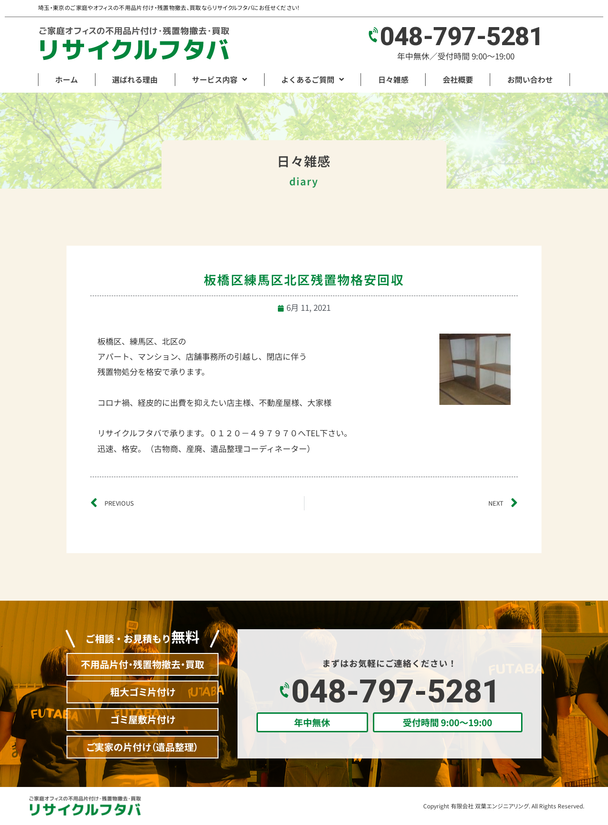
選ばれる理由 (135, 79)
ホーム (66, 79)
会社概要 (458, 79)
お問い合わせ (530, 79)
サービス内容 (219, 79)
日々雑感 (393, 79)
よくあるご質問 (312, 79)
